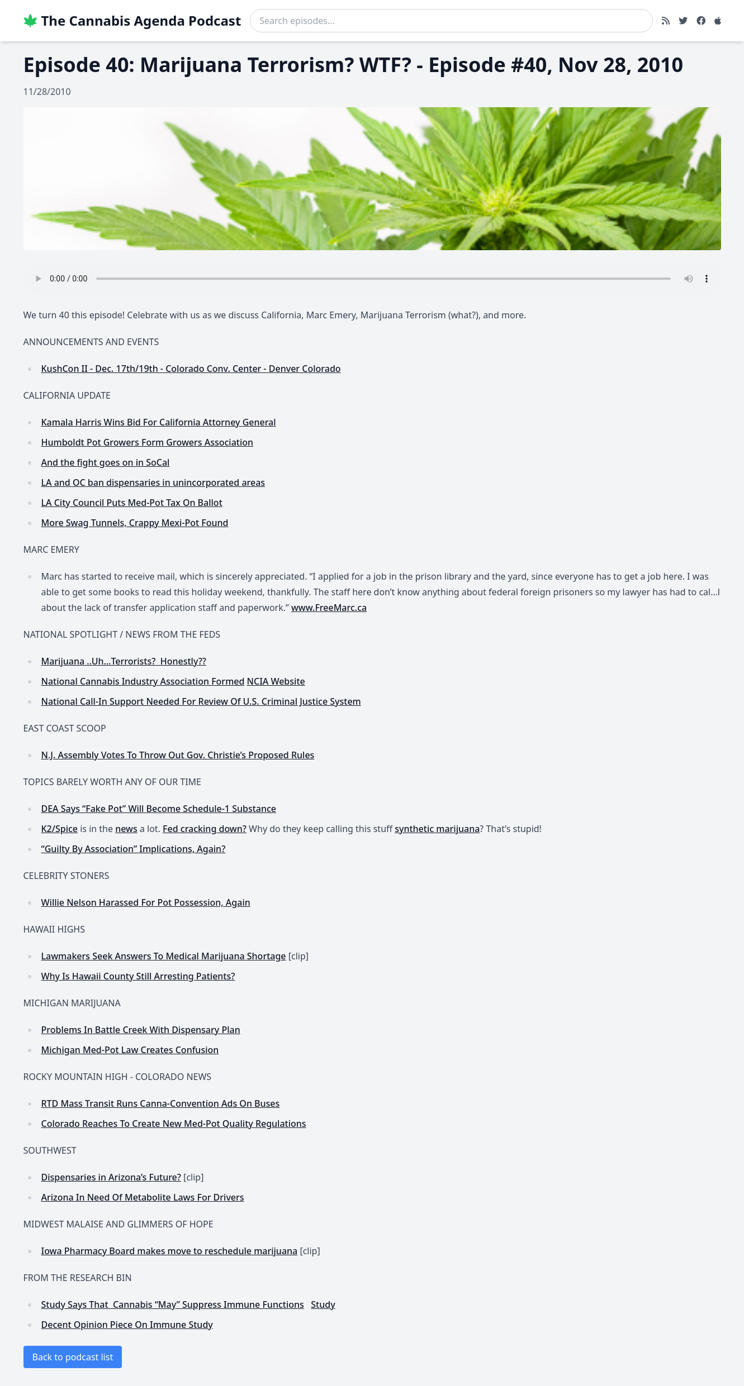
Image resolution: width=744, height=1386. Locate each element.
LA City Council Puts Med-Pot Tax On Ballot (131, 502)
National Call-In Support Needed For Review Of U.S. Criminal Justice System (201, 701)
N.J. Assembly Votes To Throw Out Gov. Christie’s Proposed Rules (178, 755)
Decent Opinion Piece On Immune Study (127, 1324)
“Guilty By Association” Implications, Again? (133, 849)
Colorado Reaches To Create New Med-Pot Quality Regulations (173, 1123)
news (126, 829)
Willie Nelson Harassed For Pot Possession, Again (145, 902)
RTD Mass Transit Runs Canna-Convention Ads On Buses (160, 1103)
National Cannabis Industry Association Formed (143, 681)
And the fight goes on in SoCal (105, 462)
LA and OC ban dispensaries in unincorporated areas (153, 482)
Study (323, 1304)
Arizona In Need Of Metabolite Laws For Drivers (142, 1197)
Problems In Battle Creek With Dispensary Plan (140, 1030)
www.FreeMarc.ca (329, 607)
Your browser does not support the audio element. (372, 279)
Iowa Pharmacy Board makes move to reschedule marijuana (169, 1251)
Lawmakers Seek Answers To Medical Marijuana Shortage (163, 956)
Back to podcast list (72, 1357)
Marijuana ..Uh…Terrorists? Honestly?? (124, 661)
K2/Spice (59, 829)
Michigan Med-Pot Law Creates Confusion (130, 1050)
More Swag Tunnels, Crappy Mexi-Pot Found (135, 523)
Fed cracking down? (205, 829)
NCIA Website (276, 681)
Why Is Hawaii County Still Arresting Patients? (138, 976)
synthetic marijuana (437, 829)
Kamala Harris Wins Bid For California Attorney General (158, 422)
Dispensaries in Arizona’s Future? (111, 1177)
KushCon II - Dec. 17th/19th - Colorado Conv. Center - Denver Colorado (191, 368)
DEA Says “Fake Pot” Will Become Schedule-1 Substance (159, 808)
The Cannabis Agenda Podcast (132, 21)
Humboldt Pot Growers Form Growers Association (147, 442)
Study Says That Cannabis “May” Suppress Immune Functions (172, 1304)
